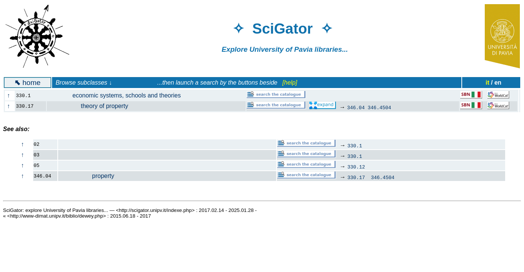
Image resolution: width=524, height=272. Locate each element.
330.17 (356, 177)
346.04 (356, 107)
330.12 (356, 166)
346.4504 (379, 107)
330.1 (354, 145)
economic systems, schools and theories (118, 95)
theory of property (92, 106)
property (86, 176)
